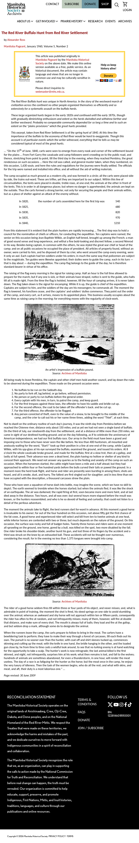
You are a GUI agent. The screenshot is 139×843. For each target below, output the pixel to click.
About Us (23, 21)
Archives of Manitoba (74, 373)
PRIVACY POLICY (57, 836)
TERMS (70, 836)
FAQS (81, 712)
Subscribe (72, 4)
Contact (52, 4)
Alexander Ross (16, 40)
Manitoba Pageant (14, 46)
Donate (90, 4)
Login (127, 10)
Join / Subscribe (91, 728)
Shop (105, 4)
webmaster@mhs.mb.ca (49, 91)
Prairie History (72, 21)
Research (95, 21)
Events (110, 21)
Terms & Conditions (87, 701)
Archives (125, 21)
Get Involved (45, 21)
